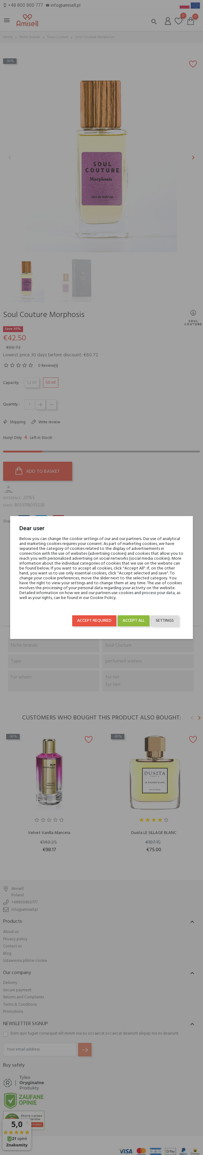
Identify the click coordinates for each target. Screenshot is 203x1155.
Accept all (134, 620)
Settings (165, 620)
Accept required (94, 620)
